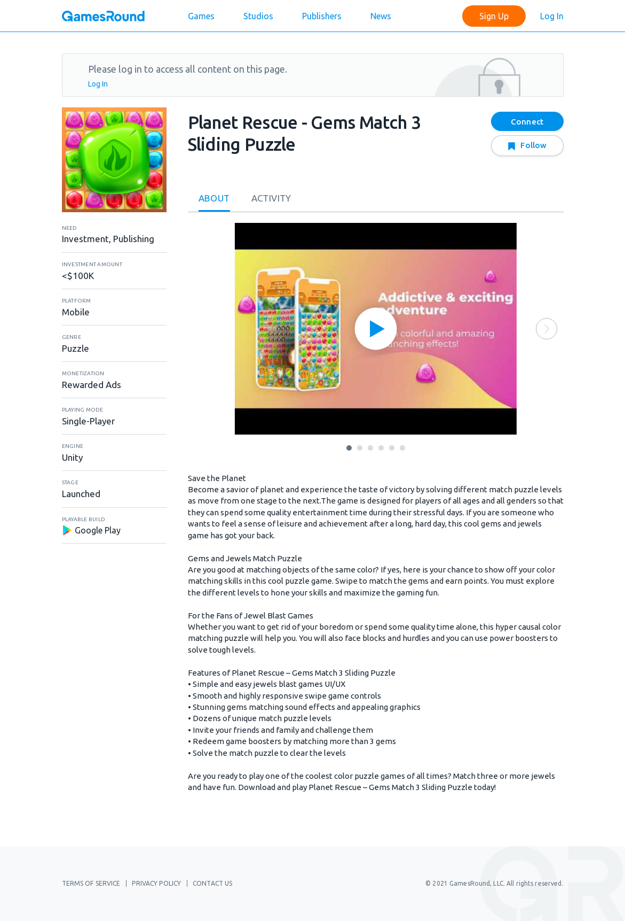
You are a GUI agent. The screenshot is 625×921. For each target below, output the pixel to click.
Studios (258, 16)
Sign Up (494, 16)
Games (201, 16)
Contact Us (212, 883)
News (380, 16)
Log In (552, 16)
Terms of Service (91, 883)
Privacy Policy (156, 883)
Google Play (91, 530)
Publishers (322, 16)
